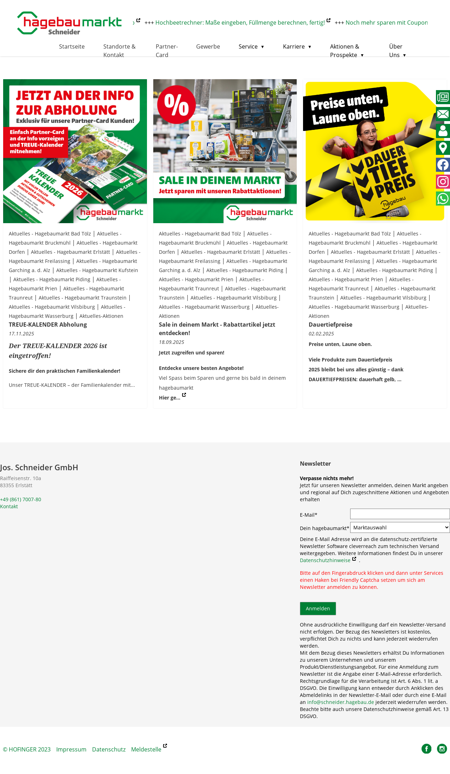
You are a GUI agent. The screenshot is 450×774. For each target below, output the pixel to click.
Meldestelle (146, 749)
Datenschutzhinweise (325, 560)
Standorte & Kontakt (119, 51)
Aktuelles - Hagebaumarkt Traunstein (83, 297)
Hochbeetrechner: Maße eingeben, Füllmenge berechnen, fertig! (242, 22)
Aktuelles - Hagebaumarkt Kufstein (97, 270)
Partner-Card (167, 51)
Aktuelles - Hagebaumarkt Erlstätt (70, 251)
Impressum (71, 749)
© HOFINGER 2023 (27, 749)
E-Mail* (308, 514)
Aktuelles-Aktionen (101, 316)
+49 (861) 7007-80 (20, 499)
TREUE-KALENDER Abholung (48, 324)
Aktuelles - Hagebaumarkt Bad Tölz (50, 233)
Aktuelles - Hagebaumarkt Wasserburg (204, 306)
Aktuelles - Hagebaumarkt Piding (51, 279)
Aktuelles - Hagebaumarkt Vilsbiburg (52, 306)
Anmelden (318, 608)
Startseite (72, 46)
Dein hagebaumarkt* (324, 528)
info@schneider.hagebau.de (340, 702)
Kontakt (9, 506)
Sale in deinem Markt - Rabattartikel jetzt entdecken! (217, 329)
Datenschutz (109, 749)
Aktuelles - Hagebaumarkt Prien (196, 279)
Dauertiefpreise (330, 324)
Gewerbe (208, 46)
